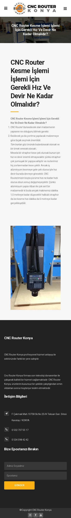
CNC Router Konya (41, 510)
